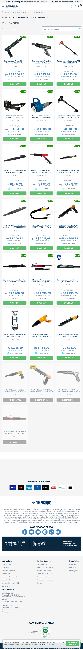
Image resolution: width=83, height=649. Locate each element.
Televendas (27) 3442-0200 (12, 601)
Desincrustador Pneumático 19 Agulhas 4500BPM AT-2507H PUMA (14, 391)
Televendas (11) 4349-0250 (12, 607)
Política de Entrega (43, 577)
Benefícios (75, 561)
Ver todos (5, 612)
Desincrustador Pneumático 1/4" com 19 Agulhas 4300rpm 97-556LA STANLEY (68, 391)
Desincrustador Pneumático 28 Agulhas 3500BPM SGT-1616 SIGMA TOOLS (41, 172)
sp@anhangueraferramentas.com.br (11, 609)
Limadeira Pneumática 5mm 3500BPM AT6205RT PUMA (41, 226)
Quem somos (6, 564)
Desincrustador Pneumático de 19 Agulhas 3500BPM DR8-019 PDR (15, 172)
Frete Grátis (73, 564)
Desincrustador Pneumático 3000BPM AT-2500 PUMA (68, 335)
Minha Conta (6, 580)
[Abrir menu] (3, 6)
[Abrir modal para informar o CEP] (71, 6)
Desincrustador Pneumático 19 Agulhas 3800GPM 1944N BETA (41, 390)
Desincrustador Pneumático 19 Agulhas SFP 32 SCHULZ (14, 62)
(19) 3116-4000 (11, 544)
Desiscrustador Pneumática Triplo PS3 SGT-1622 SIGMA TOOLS (15, 117)
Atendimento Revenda (10, 577)
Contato (39, 583)
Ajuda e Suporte (45, 561)
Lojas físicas (6, 567)
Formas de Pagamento (45, 567)
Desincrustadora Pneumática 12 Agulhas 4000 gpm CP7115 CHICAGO (15, 433)
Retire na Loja (74, 567)
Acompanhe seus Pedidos (11, 583)
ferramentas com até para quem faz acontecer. (42, 2)
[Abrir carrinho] (79, 6)
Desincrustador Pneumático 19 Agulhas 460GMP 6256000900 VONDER (14, 227)
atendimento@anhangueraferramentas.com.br (45, 545)
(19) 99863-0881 (70, 546)
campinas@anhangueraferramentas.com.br (13, 596)
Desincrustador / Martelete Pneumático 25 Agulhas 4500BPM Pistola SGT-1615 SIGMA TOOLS (41, 63)
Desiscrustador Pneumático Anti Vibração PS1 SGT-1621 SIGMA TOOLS (68, 117)
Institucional (8, 561)
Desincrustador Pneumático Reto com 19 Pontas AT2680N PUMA (14, 281)
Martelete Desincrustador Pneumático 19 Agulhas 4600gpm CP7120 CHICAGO (41, 281)
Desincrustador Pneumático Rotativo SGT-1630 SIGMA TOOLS (41, 117)
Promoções (73, 571)
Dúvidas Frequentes (44, 571)
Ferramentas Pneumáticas (21, 12)
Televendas (8, 589)
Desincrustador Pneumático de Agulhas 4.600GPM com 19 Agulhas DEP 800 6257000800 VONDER (68, 173)
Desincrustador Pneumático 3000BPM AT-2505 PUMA (68, 226)
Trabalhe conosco (8, 571)
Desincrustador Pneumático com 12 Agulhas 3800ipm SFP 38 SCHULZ (68, 281)
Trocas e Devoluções (44, 574)
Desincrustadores (38, 12)
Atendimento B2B (8, 574)
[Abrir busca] (75, 6)
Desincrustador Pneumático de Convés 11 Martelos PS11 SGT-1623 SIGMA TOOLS (15, 336)
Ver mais (76, 522)
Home (7, 12)
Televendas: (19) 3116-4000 (12, 595)
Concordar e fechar (72, 643)
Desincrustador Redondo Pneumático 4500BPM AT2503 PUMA (41, 336)
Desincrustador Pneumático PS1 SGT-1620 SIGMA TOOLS (68, 62)
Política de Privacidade (45, 580)
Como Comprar (42, 564)
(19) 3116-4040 (39, 544)
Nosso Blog (6, 586)
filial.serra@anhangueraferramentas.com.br (13, 602)
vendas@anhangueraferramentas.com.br (16, 545)
